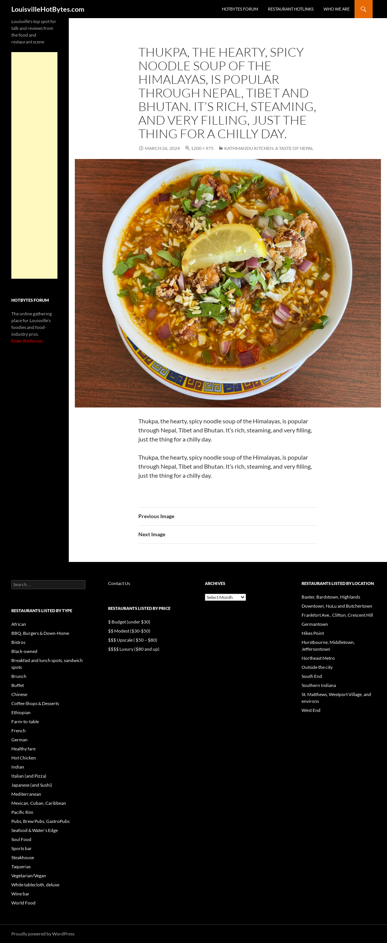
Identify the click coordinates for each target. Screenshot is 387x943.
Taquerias (21, 866)
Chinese (19, 694)
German (19, 739)
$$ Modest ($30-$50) (129, 631)
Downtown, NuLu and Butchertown (337, 606)
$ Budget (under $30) (129, 622)
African (18, 624)
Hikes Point (313, 633)
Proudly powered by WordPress (42, 934)
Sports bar (21, 848)
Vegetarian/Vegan (28, 875)
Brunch (18, 676)
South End (312, 676)
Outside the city (317, 667)
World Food (23, 903)
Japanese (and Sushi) (31, 785)
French (18, 730)
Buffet (17, 685)
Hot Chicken (23, 758)
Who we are (337, 8)
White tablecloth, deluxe (35, 884)
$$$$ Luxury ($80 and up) (133, 649)
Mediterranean (26, 794)
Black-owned (24, 651)
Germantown (315, 624)
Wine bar (20, 894)
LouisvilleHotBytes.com (47, 9)
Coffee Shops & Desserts (35, 703)
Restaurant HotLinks (291, 8)
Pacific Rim (22, 812)
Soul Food (21, 839)
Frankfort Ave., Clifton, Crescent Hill (337, 615)
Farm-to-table (25, 721)
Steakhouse (22, 857)
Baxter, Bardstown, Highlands (331, 597)
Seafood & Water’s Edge (34, 830)
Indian (17, 767)
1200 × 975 (202, 148)
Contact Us (119, 583)
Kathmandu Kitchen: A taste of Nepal (268, 148)
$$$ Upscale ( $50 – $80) (132, 640)
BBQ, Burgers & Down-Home (40, 633)
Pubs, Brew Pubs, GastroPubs (40, 821)
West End (311, 710)
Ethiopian (21, 712)
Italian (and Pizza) (28, 776)
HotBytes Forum (240, 8)
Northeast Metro (318, 658)
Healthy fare (23, 749)
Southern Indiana (319, 685)
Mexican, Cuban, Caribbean (38, 803)
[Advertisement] (34, 165)
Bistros (18, 642)
